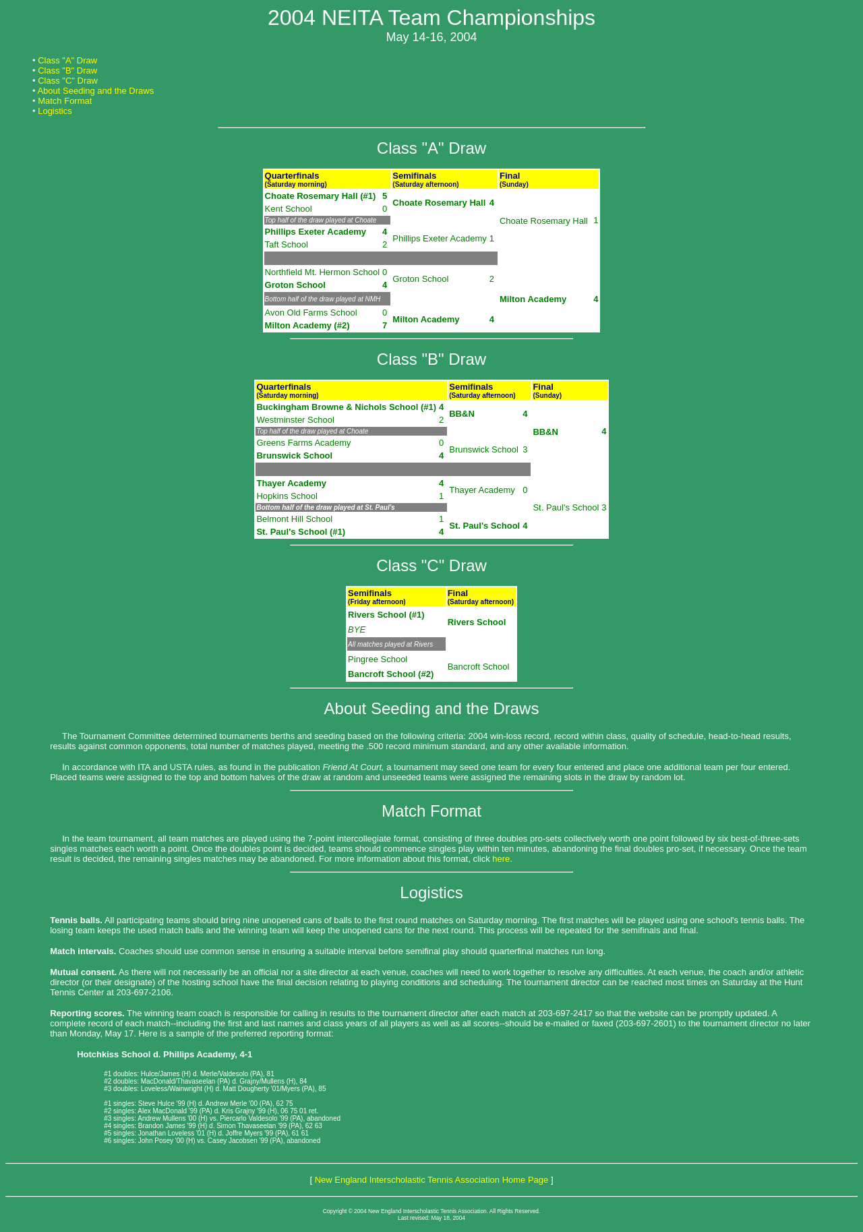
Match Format (65, 101)
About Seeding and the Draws (95, 91)
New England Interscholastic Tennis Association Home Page (432, 1180)
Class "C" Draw (68, 81)
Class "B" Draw (67, 70)
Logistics (55, 111)
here (501, 859)
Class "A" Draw (67, 60)
